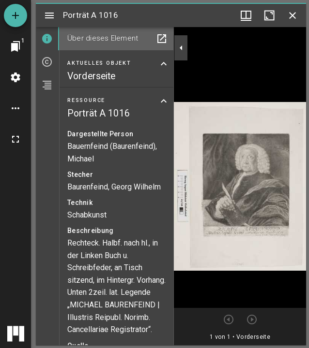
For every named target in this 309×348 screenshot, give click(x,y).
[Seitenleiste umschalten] (49, 15)
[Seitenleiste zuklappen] (181, 48)
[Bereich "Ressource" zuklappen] (164, 101)
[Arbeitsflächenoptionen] (15, 108)
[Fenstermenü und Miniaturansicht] (246, 15)
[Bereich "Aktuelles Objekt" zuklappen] (164, 64)
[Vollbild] (15, 139)
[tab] (47, 38)
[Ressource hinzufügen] (15, 15)
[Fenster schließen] (292, 15)
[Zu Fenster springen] (15, 46)
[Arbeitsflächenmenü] (15, 77)
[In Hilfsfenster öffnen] (161, 38)
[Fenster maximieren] (269, 15)
